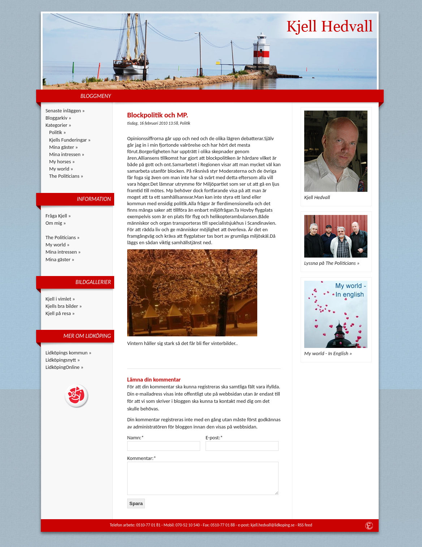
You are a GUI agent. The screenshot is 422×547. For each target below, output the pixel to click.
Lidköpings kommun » (68, 352)
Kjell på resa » (60, 313)
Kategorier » (58, 125)
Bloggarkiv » (58, 118)
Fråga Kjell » (58, 215)
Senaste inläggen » (65, 110)
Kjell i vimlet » (60, 299)
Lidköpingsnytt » (63, 360)
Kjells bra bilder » (64, 306)
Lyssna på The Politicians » (331, 263)
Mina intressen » (66, 154)
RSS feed (305, 524)
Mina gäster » (63, 147)
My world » (61, 168)
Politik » (57, 132)
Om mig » (56, 223)
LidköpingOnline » (64, 367)
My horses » (62, 161)
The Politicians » (66, 176)
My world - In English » (328, 353)
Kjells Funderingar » (70, 140)
